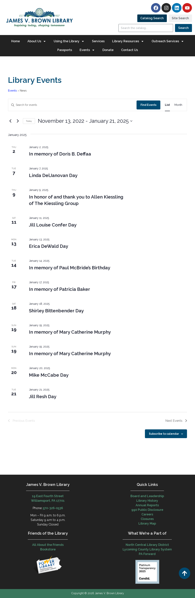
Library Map (147, 523)
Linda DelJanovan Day (53, 175)
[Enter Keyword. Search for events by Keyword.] (72, 105)
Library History (147, 500)
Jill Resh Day (42, 396)
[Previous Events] (10, 121)
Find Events (148, 104)
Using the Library (69, 41)
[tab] (152, 18)
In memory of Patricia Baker (59, 289)
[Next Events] (17, 121)
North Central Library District (147, 545)
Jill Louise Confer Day (53, 225)
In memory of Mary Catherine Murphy (70, 332)
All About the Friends (48, 545)
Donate (107, 50)
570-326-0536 (53, 508)
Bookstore (48, 549)
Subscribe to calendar (164, 433)
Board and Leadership (147, 496)
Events (87, 50)
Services (98, 41)
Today (29, 121)
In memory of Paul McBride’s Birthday (69, 267)
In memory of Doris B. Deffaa (60, 154)
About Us (36, 41)
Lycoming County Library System (147, 549)
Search (183, 28)
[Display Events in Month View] (178, 105)
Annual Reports (147, 505)
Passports (64, 50)
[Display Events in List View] (167, 105)
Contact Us (129, 50)
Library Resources (128, 41)
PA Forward (147, 554)
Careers (147, 514)
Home (15, 41)
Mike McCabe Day (49, 375)
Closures (147, 519)
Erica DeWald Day (48, 246)
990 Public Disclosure (147, 510)
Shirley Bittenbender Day (56, 310)
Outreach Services (168, 41)
